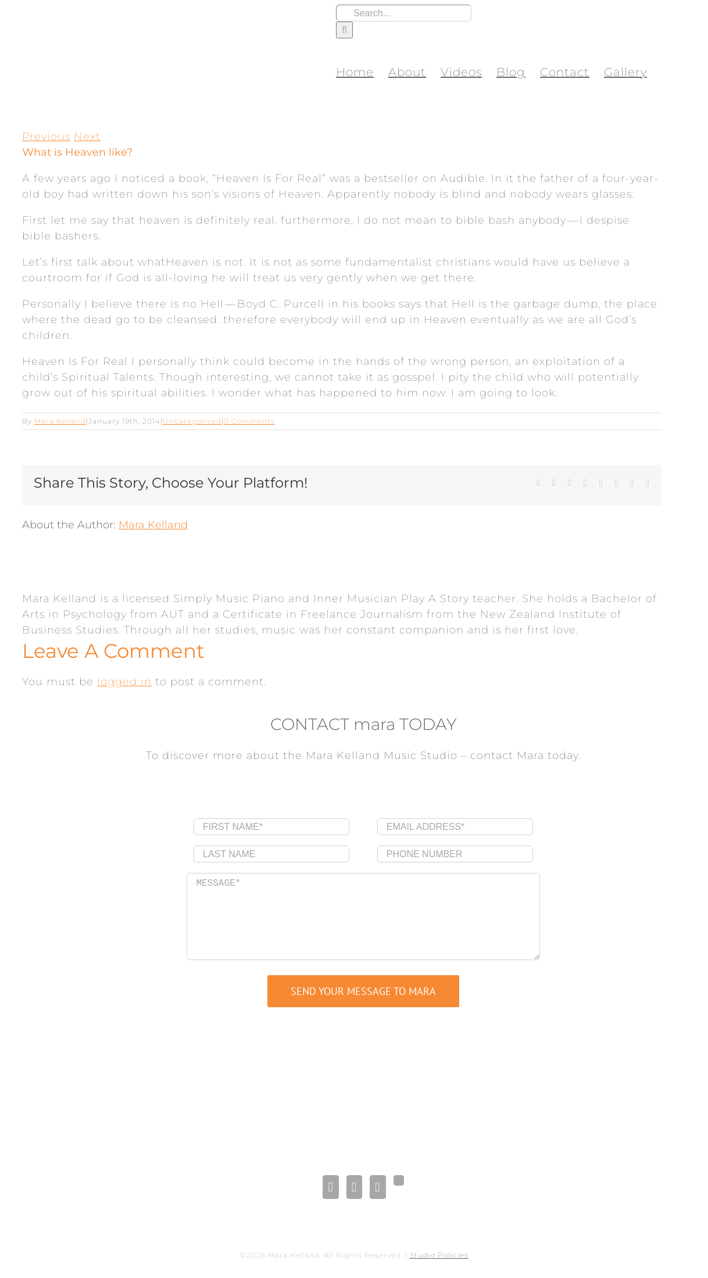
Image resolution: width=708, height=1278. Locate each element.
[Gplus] (399, 1180)
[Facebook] (330, 1187)
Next (87, 136)
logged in (124, 681)
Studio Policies (439, 1255)
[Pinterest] (377, 1187)
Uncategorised (192, 421)
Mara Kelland (60, 421)
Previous (46, 136)
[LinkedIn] (354, 1187)
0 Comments (249, 421)
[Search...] (403, 13)
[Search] (344, 30)
